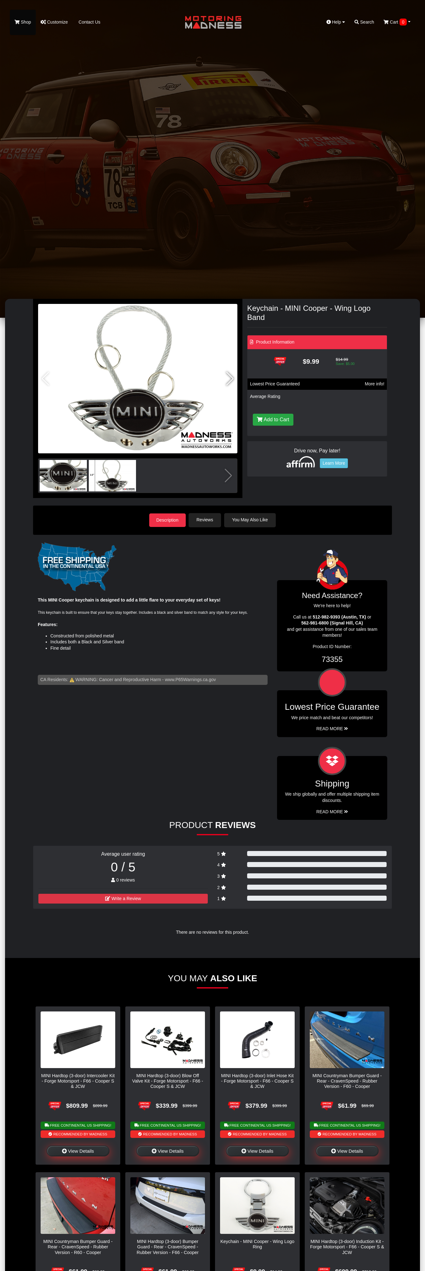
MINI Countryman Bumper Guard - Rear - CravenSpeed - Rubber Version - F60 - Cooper (347, 1081)
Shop (22, 22)
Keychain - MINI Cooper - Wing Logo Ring (257, 1244)
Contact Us (88, 22)
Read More (332, 728)
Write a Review (123, 898)
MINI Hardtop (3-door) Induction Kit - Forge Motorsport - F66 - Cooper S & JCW (347, 1247)
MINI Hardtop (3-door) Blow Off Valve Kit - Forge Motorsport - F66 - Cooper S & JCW (167, 1081)
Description (167, 519)
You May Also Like (251, 519)
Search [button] (364, 22)
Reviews (205, 519)
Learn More (334, 463)
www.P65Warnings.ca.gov (190, 679)
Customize (54, 22)
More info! (374, 383)
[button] (230, 379)
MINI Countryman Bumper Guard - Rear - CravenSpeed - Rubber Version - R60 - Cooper (78, 1247)
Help (335, 22)
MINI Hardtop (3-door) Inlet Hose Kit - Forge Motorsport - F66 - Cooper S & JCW (257, 1081)
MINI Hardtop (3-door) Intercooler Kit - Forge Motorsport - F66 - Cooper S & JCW (78, 1081)
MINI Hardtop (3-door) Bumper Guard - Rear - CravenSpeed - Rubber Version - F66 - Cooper (168, 1247)
